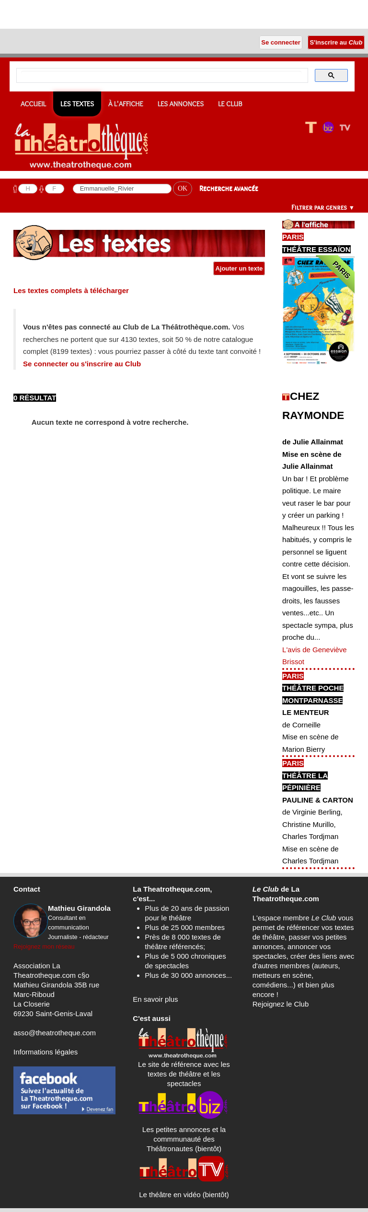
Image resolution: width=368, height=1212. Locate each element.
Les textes (77, 104)
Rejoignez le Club (281, 1004)
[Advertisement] (112, 14)
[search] (161, 75)
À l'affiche (125, 104)
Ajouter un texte (239, 268)
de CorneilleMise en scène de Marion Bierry (310, 737)
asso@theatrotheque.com (54, 1033)
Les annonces (181, 104)
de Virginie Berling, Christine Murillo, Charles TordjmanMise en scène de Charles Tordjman (312, 836)
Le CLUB (230, 104)
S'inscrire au (336, 42)
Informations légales (45, 1052)
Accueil (33, 104)
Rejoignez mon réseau (44, 946)
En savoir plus (155, 999)
